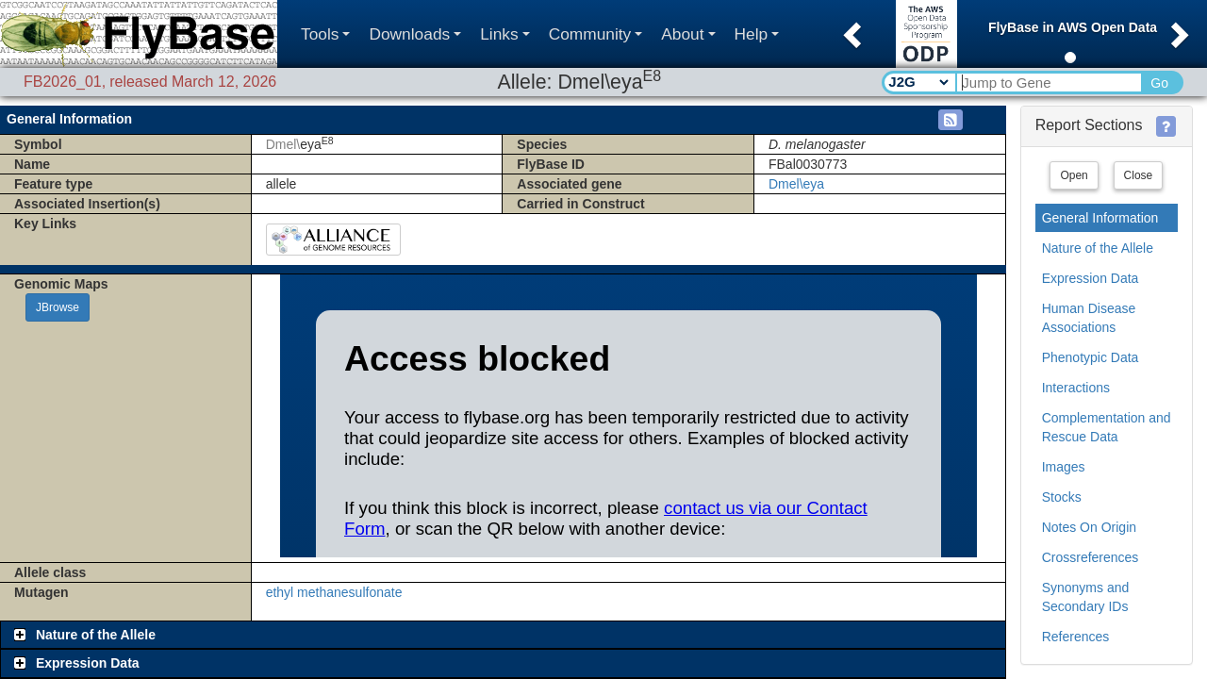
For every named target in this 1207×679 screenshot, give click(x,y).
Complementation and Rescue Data (1106, 427)
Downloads (415, 34)
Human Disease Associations (1089, 318)
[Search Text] (1048, 82)
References (1076, 636)
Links (504, 34)
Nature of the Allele (1097, 248)
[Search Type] (918, 82)
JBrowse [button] (57, 307)
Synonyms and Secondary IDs (1086, 597)
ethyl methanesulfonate (334, 592)
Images (1063, 466)
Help (757, 34)
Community (596, 34)
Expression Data (1090, 278)
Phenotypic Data (1090, 357)
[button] (850, 29)
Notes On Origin (1089, 527)
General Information (1100, 217)
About (688, 34)
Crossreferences (1090, 557)
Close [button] (1138, 175)
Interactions (1076, 387)
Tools (325, 34)
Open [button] (1073, 175)
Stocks (1062, 497)
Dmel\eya (796, 183)
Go (1159, 83)
